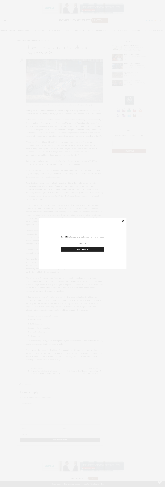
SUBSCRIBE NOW (82, 249)
